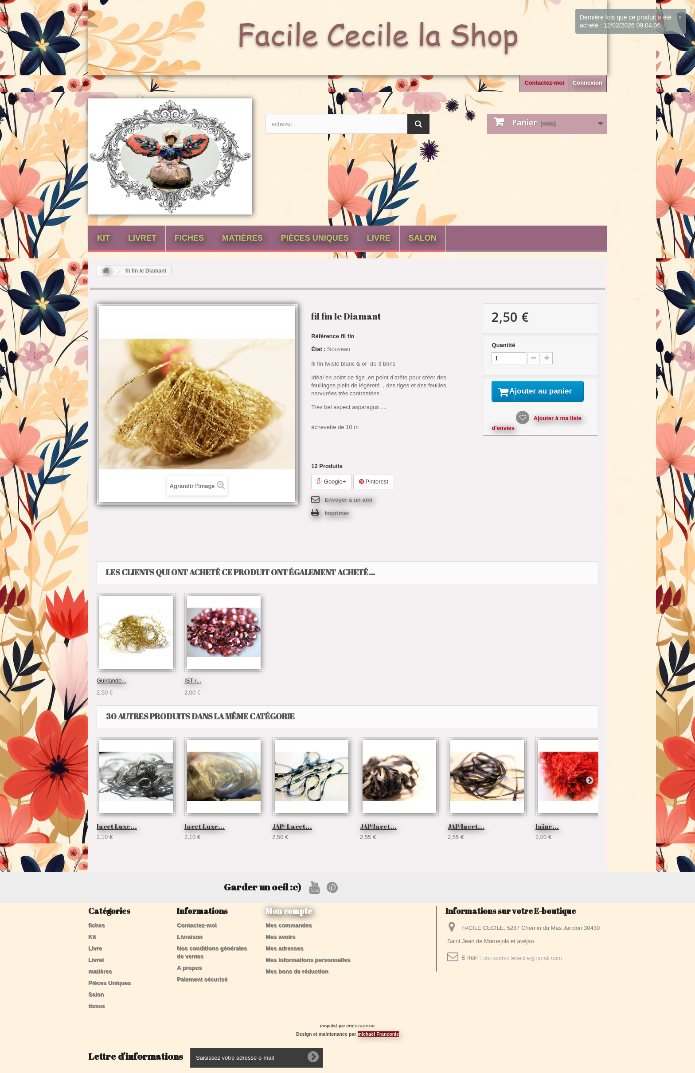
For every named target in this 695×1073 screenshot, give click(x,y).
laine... (547, 826)
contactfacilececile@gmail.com (522, 957)
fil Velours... (199, 680)
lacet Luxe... (117, 826)
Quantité (503, 345)
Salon (423, 238)
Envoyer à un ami (348, 499)
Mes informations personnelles (308, 959)
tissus (96, 1006)
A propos (189, 967)
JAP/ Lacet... (292, 826)
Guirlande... (375, 680)
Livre (378, 238)
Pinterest (373, 481)
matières (242, 238)
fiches (189, 238)
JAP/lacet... (378, 826)
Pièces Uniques (315, 238)
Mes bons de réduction (297, 971)
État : (318, 349)
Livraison (190, 936)
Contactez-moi (544, 82)
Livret (142, 238)
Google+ (331, 481)
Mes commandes (289, 925)
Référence (325, 336)
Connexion (587, 82)
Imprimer (336, 513)
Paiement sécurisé (202, 979)
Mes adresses (284, 948)
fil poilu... (283, 680)
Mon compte (289, 910)
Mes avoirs (280, 936)
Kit (103, 238)
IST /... (105, 680)
